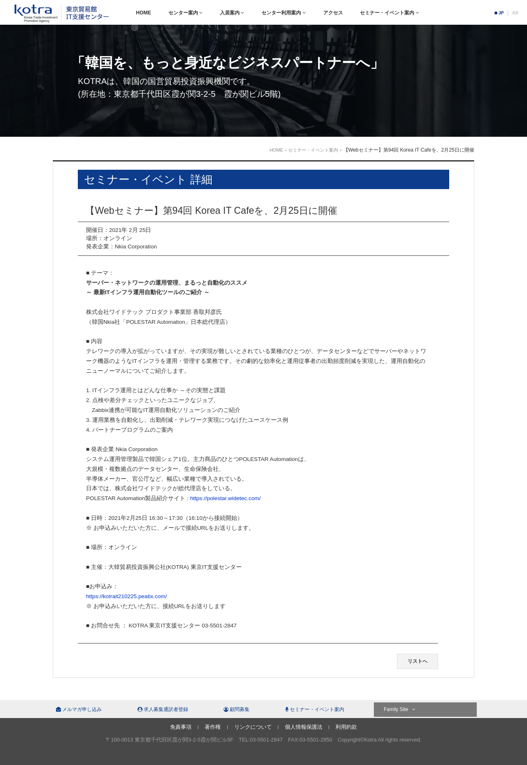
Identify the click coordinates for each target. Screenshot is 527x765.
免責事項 (180, 727)
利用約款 (346, 727)
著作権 (213, 727)
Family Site (399, 709)
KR (515, 13)
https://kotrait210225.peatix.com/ (126, 596)
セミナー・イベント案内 (389, 13)
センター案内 (185, 13)
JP (501, 13)
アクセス (333, 13)
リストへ (417, 661)
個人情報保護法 (303, 727)
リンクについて (253, 727)
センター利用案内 (283, 13)
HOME (143, 13)
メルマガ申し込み (79, 709)
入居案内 (232, 13)
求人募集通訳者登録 (163, 709)
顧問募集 (237, 709)
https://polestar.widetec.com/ (225, 498)
